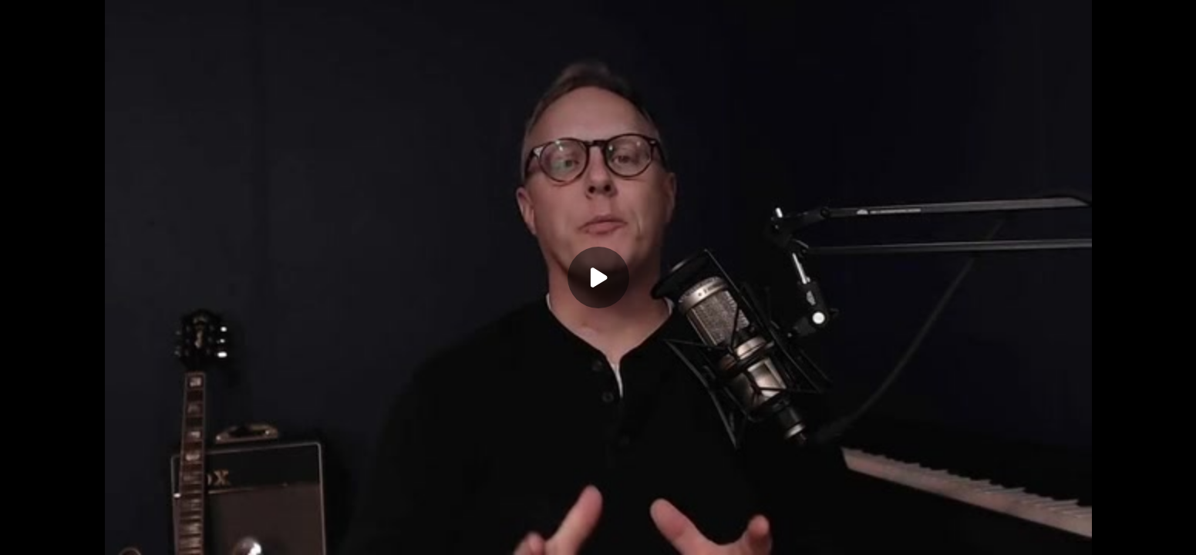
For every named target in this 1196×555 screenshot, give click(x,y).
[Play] (598, 277)
